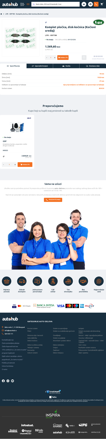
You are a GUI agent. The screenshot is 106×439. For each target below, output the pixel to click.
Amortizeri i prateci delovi (62, 341)
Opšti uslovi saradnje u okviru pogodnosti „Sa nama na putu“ (12, 358)
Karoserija (30, 350)
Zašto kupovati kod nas (10, 347)
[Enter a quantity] (50, 57)
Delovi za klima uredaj (34, 345)
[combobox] (55, 4)
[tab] (13, 66)
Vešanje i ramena (33, 348)
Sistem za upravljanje (60, 329)
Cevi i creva (82, 345)
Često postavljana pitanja (10, 343)
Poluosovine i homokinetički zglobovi (91, 350)
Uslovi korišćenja (7, 366)
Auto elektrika (32, 338)
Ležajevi (81, 329)
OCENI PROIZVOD (98, 59)
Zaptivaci (56, 350)
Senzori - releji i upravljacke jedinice (91, 336)
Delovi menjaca (58, 353)
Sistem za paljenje (59, 338)
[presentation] (13, 66)
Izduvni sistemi (32, 353)
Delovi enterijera (58, 345)
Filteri (29, 331)
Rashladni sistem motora (87, 348)
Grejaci (55, 348)
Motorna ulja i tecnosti (35, 336)
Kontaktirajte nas (8, 340)
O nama (4, 369)
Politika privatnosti (8, 363)
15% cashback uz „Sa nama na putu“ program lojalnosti (14, 351)
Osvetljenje (56, 336)
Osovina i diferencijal (86, 338)
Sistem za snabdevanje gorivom (64, 331)
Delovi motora (32, 341)
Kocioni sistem (32, 329)
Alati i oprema (83, 353)
